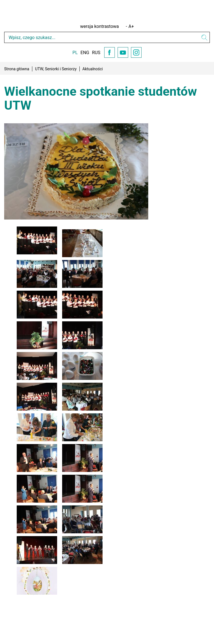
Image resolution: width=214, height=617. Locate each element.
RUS (96, 52)
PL (75, 52)
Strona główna (16, 69)
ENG (85, 52)
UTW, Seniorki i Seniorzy (56, 69)
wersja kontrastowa (99, 26)
